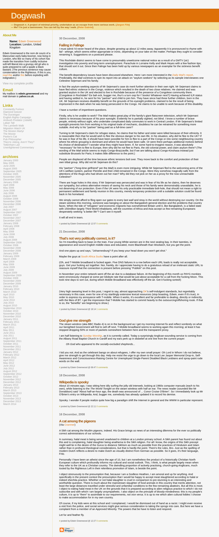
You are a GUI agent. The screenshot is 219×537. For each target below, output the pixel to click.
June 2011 (9, 332)
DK (145, 291)
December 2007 (12, 220)
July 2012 (8, 368)
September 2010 (12, 308)
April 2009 (8, 261)
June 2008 (9, 234)
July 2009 (8, 269)
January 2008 (10, 223)
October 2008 (10, 245)
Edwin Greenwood (30, 41)
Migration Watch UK (14, 128)
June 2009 (9, 267)
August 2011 (10, 338)
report (182, 74)
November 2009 (12, 280)
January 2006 (10, 182)
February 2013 (11, 387)
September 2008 (12, 242)
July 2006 (8, 193)
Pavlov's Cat (10, 136)
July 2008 (8, 237)
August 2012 (10, 371)
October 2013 (10, 395)
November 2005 (12, 176)
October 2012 (10, 376)
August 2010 (10, 305)
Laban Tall (9, 123)
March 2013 (9, 390)
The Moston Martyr (13, 131)
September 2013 (12, 393)
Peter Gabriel (85, 27)
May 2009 (8, 264)
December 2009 (12, 283)
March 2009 (9, 259)
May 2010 (8, 297)
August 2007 (10, 209)
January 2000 (10, 160)
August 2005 (10, 168)
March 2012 (9, 357)
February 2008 (11, 226)
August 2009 (10, 272)
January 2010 (10, 286)
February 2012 (11, 354)
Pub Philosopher (12, 139)
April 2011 (8, 327)
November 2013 (12, 398)
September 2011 (12, 341)
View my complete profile (18, 83)
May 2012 (8, 363)
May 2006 (8, 187)
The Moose (9, 133)
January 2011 (10, 319)
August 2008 (10, 239)
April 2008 (8, 228)
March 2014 (9, 404)
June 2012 (9, 365)
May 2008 (8, 231)
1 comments (102, 309)
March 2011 (9, 324)
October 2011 (10, 343)
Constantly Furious (13, 109)
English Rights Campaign (17, 117)
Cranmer (70, 424)
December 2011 (12, 349)
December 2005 (12, 179)
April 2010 (8, 294)
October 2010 (10, 311)
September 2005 (12, 171)
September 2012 (12, 374)
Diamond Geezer (12, 112)
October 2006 (10, 198)
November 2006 (12, 201)
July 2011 (8, 335)
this (22, 75)
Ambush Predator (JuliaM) (17, 120)
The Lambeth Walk (13, 125)
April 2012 (8, 360)
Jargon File (123, 24)
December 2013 (12, 401)
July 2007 (8, 207)
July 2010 (8, 302)
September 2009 (12, 275)
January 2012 (10, 352)
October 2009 (10, 278)
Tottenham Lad (11, 144)
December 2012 (12, 382)
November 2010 (12, 313)
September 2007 (12, 212)
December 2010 (12, 316)
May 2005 (8, 163)
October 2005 (10, 174)
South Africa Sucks (92, 256)
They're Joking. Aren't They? (18, 142)
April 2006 (8, 185)
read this (7, 75)
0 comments (102, 223)
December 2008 (12, 250)
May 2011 (8, 330)
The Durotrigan (11, 114)
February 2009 (11, 256)
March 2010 (9, 291)
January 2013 (10, 384)
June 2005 (9, 165)
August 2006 (10, 196)
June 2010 (9, 300)
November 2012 (12, 379)
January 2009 (10, 253)
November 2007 (12, 217)
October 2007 (10, 215)
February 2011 (11, 322)
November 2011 (12, 346)
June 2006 (9, 190)
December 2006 (12, 204)
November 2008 (12, 248)
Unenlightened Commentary (18, 147)
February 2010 (11, 289)
